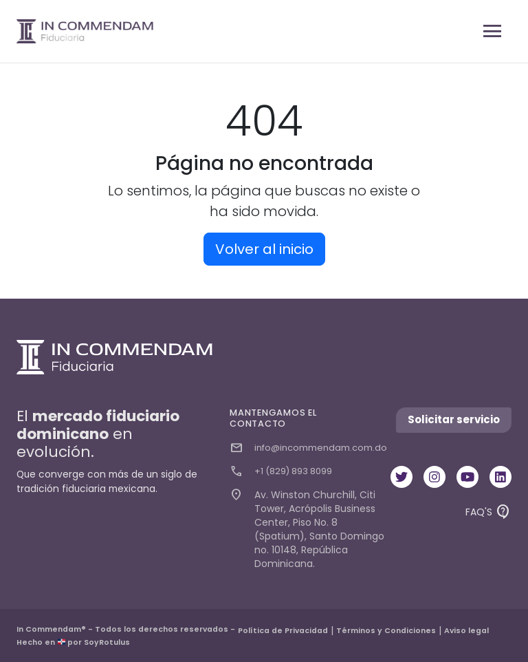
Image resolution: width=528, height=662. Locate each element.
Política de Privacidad (283, 631)
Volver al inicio (264, 249)
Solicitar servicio (454, 419)
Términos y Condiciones (386, 631)
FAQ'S (488, 512)
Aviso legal (466, 631)
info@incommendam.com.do (308, 448)
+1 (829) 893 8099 (281, 471)
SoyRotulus (107, 642)
